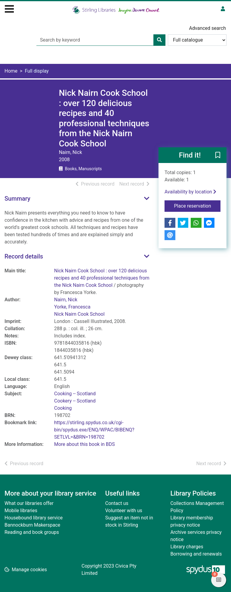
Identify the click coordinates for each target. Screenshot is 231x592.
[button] (217, 155)
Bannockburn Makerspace (32, 525)
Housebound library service (34, 518)
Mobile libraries (21, 510)
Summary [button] (17, 198)
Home (11, 71)
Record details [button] (24, 256)
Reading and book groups (32, 532)
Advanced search (207, 28)
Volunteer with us (123, 510)
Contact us (116, 503)
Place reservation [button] (197, 205)
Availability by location (190, 192)
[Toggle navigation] (9, 8)
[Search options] (197, 40)
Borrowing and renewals (196, 554)
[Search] (159, 40)
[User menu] (223, 9)
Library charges (186, 547)
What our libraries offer (29, 503)
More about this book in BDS (84, 444)
